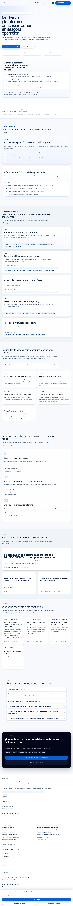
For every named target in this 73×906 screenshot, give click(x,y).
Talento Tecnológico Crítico (8, 815)
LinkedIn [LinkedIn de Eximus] (5, 796)
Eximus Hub (4, 865)
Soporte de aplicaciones (8, 829)
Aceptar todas (36, 899)
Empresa (45, 3)
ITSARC (3, 858)
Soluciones (10, 3)
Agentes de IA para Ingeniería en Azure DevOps (48, 834)
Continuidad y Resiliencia (8, 806)
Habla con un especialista (60, 3)
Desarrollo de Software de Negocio (10, 849)
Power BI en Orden (41, 839)
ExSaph (4, 861)
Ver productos (5, 856)
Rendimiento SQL (6, 842)
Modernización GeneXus (8, 827)
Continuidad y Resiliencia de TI (9, 879)
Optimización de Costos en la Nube (10, 882)
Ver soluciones (27, 46)
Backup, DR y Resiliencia (7, 832)
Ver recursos (5, 875)
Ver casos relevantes (36, 763)
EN (49, 2)
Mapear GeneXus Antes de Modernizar (11, 886)
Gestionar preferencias (54, 903)
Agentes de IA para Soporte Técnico (46, 832)
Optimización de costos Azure (9, 839)
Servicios (17, 3)
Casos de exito (37, 3)
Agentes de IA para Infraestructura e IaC (47, 829)
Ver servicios (5, 822)
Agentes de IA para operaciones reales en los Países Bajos (16, 877)
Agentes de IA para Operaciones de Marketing (48, 827)
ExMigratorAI (5, 868)
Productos (23, 3)
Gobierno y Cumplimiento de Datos (10, 813)
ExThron (4, 863)
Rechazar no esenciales (19, 903)
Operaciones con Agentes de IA (9, 808)
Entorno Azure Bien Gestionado (9, 834)
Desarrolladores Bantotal (8, 847)
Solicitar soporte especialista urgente (36, 758)
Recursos (30, 3)
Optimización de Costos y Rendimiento (11, 811)
